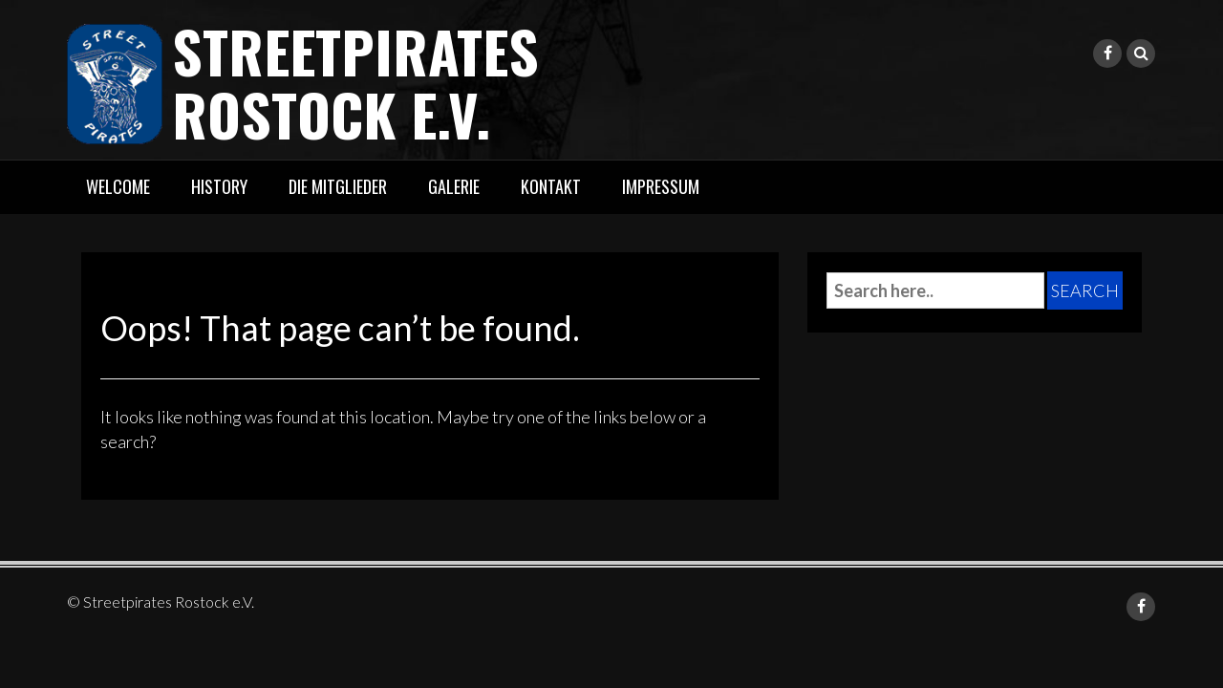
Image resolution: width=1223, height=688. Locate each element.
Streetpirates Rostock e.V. (355, 82)
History (219, 186)
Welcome (118, 186)
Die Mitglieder (338, 186)
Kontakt (551, 186)
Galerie (454, 186)
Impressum (660, 186)
